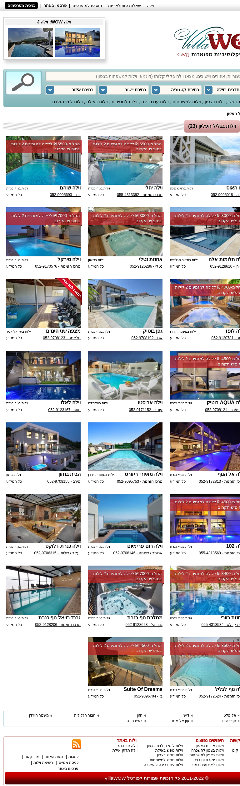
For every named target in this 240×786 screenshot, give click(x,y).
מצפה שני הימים (63, 331)
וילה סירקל (69, 259)
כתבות (73, 756)
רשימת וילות (43, 762)
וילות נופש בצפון (170, 755)
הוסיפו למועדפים (87, 5)
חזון (139, 715)
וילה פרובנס (128, 745)
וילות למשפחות (186, 101)
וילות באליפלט (98, 403)
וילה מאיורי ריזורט (143, 474)
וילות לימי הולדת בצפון (165, 745)
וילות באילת (97, 101)
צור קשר (32, 756)
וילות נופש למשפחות (166, 760)
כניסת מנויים (68, 762)
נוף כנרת (229, 721)
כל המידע (178, 195)
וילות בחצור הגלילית (184, 260)
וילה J (42, 21)
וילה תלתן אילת (125, 750)
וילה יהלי (153, 187)
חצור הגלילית (85, 715)
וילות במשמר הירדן (183, 331)
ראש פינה (134, 721)
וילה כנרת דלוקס (63, 546)
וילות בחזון (13, 474)
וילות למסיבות (125, 101)
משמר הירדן (39, 715)
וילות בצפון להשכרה (207, 750)
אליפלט (229, 715)
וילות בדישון (96, 260)
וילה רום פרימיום (144, 546)
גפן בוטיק (152, 331)
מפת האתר (54, 756)
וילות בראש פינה (181, 188)
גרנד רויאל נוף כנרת (59, 617)
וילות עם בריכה (155, 101)
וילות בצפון (215, 101)
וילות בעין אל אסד (19, 331)
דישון (185, 715)
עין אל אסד (180, 721)
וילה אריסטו (150, 402)
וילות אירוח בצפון (210, 745)
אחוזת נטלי (150, 259)
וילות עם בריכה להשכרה (163, 765)
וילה (150, 5)
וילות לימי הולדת (67, 101)
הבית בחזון (69, 474)
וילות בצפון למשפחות (206, 755)
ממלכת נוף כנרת (144, 617)
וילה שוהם (70, 187)
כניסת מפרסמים (21, 5)
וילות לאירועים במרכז (206, 765)
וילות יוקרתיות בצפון (208, 760)
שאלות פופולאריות (124, 5)
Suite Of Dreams (143, 689)
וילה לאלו (71, 402)
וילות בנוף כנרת (99, 188)
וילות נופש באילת (169, 750)
